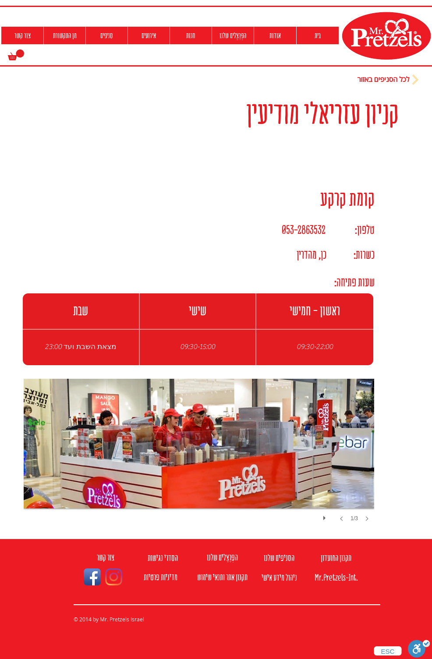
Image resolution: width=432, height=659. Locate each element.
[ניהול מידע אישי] (279, 577)
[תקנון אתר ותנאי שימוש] (222, 577)
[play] (325, 515)
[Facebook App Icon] (92, 576)
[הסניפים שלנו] (279, 558)
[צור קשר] (105, 558)
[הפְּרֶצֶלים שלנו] (222, 558)
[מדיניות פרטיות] (160, 577)
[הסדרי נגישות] (162, 558)
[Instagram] (113, 576)
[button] (16, 54)
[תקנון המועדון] (336, 558)
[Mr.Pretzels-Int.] (336, 577)
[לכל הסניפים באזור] (389, 79)
